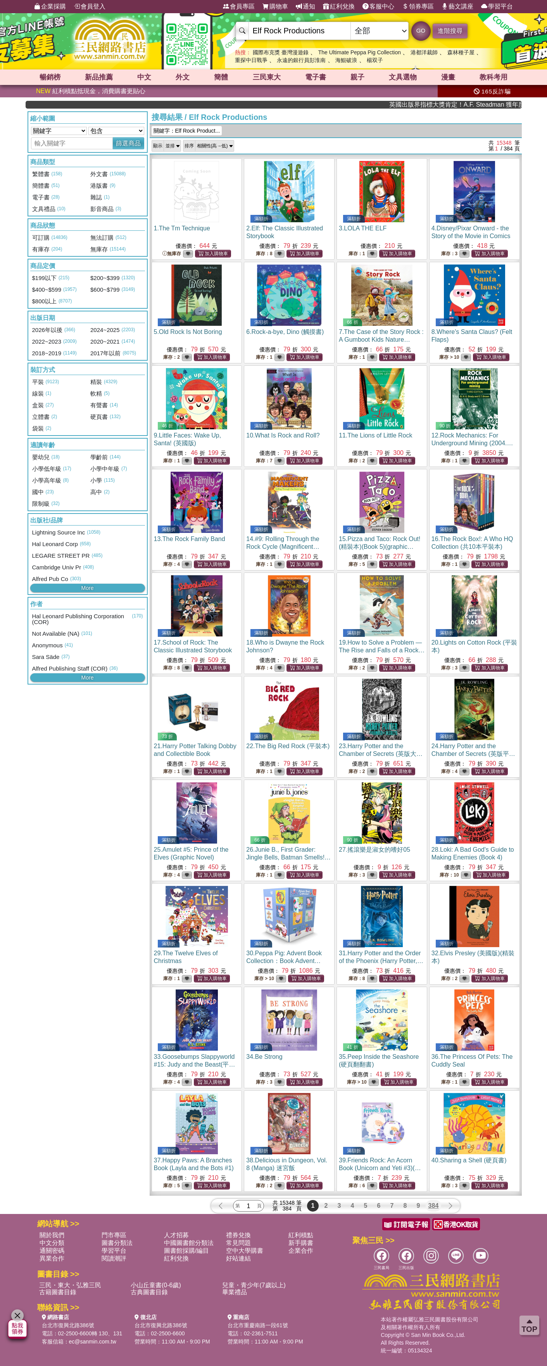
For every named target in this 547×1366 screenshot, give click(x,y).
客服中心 (378, 6)
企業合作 (300, 1250)
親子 (357, 77)
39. (381, 1168)
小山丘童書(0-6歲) (156, 1285)
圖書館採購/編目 (186, 1250)
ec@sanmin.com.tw (92, 1341)
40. (469, 1160)
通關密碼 (52, 1250)
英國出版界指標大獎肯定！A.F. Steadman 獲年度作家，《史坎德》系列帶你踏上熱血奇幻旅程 (483, 104)
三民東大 (267, 77)
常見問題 (238, 1243)
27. (374, 849)
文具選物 (403, 77)
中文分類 (52, 1243)
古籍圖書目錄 (57, 1292)
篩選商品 (128, 143)
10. (282, 435)
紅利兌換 (339, 6)
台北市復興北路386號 (68, 1325)
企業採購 (50, 6)
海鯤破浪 (346, 60)
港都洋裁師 (424, 52)
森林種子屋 (461, 52)
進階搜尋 (450, 31)
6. (285, 332)
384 (433, 1205)
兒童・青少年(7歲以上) (254, 1285)
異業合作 (52, 1258)
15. (380, 547)
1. (182, 228)
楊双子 (375, 60)
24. (473, 754)
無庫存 (171, 254)
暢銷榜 (50, 77)
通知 (305, 6)
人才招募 (176, 1235)
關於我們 (52, 1235)
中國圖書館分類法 (189, 1243)
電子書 (315, 77)
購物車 (275, 6)
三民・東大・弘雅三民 (70, 1285)
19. (381, 650)
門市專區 (114, 1235)
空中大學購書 (244, 1250)
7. (381, 340)
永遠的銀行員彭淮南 (301, 60)
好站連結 (238, 1258)
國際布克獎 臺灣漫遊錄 (281, 52)
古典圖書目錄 (149, 1292)
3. (363, 228)
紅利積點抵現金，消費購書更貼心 (90, 91)
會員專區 (239, 6)
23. (381, 754)
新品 (99, 77)
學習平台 (497, 6)
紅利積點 (300, 1235)
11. (375, 435)
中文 (144, 77)
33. (194, 1064)
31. (381, 961)
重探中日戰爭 (251, 60)
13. (189, 539)
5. (188, 332)
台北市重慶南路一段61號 (258, 1325)
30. (284, 961)
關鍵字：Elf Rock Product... (187, 131)
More (87, 588)
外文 (183, 77)
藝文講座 (457, 6)
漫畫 (448, 77)
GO (420, 30)
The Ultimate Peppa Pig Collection (359, 52)
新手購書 (300, 1243)
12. (472, 443)
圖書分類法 (117, 1243)
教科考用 (493, 77)
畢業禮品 (234, 1292)
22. (288, 746)
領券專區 (418, 6)
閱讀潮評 (114, 1258)
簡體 (221, 77)
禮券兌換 (238, 1235)
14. (282, 547)
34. (264, 1056)
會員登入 (89, 6)
